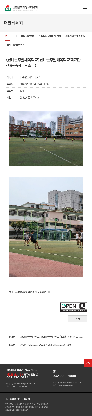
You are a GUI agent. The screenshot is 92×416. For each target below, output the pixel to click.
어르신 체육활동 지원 (75, 36)
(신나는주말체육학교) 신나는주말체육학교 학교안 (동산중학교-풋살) (51, 337)
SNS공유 (86, 23)
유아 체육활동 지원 (15, 45)
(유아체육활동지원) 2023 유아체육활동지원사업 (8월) (46, 345)
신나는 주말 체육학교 (24, 36)
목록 (77, 318)
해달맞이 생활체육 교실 (50, 36)
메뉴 (85, 7)
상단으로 (87, 364)
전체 (7, 36)
